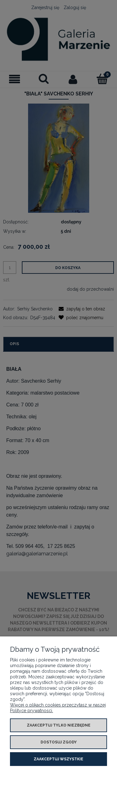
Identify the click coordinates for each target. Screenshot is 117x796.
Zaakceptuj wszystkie (58, 759)
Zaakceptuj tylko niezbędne (58, 725)
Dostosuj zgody (59, 742)
